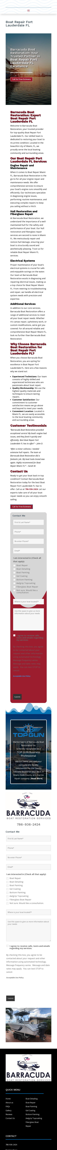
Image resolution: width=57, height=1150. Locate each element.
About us (9, 1102)
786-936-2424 (31, 489)
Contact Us (10, 1118)
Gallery (8, 1110)
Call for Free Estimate (21, 79)
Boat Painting (22, 572)
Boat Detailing (23, 569)
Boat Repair (22, 565)
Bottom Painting (24, 579)
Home (8, 1098)
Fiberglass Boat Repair (27, 587)
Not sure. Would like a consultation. (26, 591)
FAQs (8, 1106)
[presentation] (30, 685)
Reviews (9, 1114)
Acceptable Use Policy (21, 676)
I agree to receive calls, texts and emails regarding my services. (29, 637)
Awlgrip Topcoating (25, 583)
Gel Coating (22, 576)
